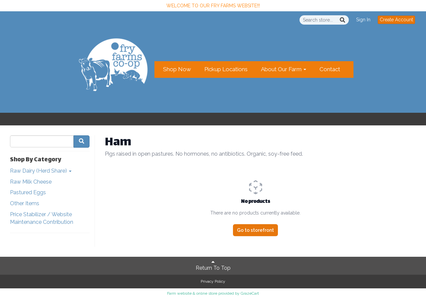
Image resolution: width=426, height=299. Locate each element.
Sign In (363, 19)
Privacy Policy (213, 281)
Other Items (24, 203)
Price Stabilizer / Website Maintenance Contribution (41, 218)
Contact (330, 69)
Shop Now (177, 69)
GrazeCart (250, 293)
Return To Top (213, 265)
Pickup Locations (226, 69)
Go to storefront (255, 230)
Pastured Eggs (28, 192)
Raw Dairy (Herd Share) (41, 171)
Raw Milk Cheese (31, 182)
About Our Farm (283, 69)
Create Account (396, 19)
